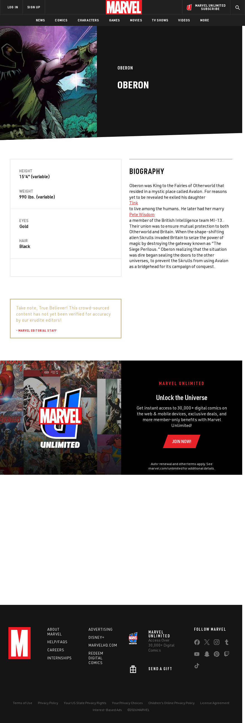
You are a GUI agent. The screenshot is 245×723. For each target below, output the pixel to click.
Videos (184, 20)
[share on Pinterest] (216, 655)
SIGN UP (33, 7)
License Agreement (214, 703)
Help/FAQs (57, 642)
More (204, 20)
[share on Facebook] (197, 643)
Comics (61, 20)
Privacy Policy (48, 703)
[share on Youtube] (197, 655)
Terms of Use (22, 703)
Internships (59, 658)
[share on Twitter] (207, 643)
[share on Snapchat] (207, 655)
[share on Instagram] (216, 643)
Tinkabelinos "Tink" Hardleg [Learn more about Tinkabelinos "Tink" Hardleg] (186, 377)
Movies (136, 20)
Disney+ (96, 637)
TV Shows (160, 20)
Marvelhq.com (103, 645)
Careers (55, 650)
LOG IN (13, 7)
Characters (88, 20)
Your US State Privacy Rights (85, 703)
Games (114, 20)
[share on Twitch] (226, 655)
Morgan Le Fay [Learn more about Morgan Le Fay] (193, 388)
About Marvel (54, 631)
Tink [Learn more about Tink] (14, 202)
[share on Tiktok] (197, 667)
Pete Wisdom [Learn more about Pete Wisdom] (22, 214)
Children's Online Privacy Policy (171, 703)
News (40, 20)
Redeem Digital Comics (96, 658)
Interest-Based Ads (107, 710)
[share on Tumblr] (226, 643)
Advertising (101, 629)
